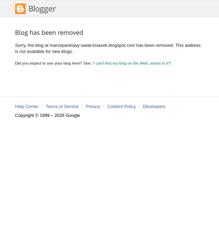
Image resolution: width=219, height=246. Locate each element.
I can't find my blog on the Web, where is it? (132, 63)
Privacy (93, 106)
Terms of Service (62, 106)
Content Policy (121, 106)
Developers (154, 106)
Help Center (27, 106)
